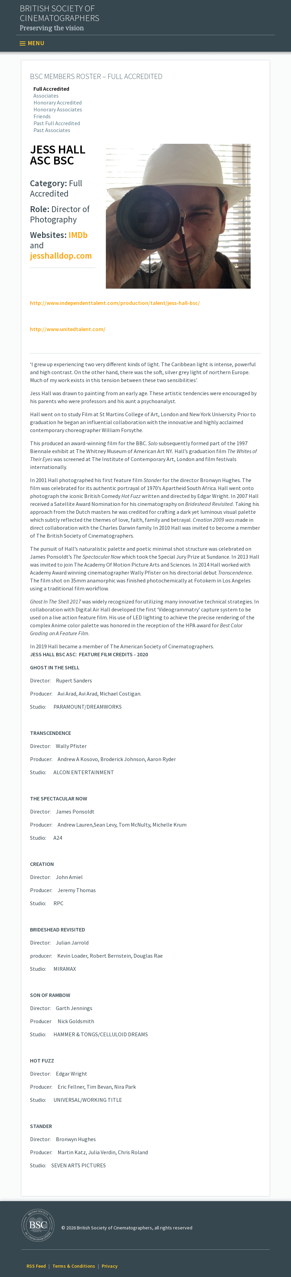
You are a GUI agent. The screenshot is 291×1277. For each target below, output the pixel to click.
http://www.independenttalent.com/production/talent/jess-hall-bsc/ (115, 302)
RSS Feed (36, 1266)
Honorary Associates (57, 109)
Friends (42, 116)
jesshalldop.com (61, 255)
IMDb (78, 234)
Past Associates (51, 130)
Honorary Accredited (57, 102)
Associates (46, 95)
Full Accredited (51, 88)
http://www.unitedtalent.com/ (68, 329)
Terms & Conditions (73, 1266)
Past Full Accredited (56, 123)
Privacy (110, 1266)
